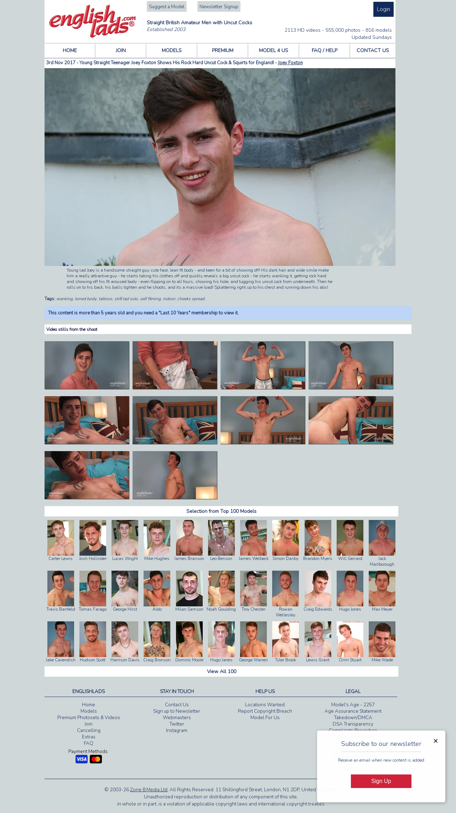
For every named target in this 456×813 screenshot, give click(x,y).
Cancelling (88, 730)
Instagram (176, 730)
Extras (88, 737)
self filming (150, 299)
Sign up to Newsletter (176, 711)
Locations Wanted (265, 705)
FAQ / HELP (324, 50)
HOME (70, 50)
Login (383, 9)
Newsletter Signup (219, 7)
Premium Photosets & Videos (88, 717)
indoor (169, 299)
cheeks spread (190, 299)
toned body (86, 299)
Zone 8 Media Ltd (148, 790)
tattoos (105, 299)
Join (88, 724)
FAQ (88, 743)
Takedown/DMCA (353, 717)
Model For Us (265, 717)
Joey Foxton (290, 63)
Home (88, 705)
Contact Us (177, 705)
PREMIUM (222, 50)
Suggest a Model (167, 7)
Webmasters (177, 717)
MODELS (172, 50)
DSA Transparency (353, 724)
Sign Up (381, 781)
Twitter (177, 724)
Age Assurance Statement (353, 711)
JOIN (121, 50)
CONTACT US (373, 50)
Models (89, 711)
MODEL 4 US (273, 50)
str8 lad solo (126, 299)
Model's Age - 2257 (353, 705)
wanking (64, 299)
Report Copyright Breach (265, 711)
